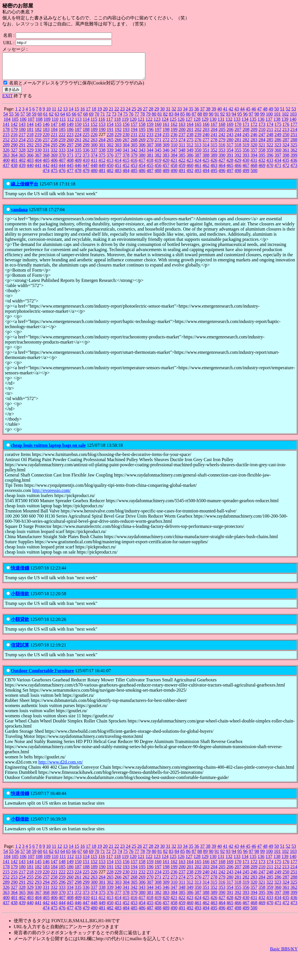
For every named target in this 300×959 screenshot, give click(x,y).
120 (133, 124)
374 (94, 160)
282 (246, 144)
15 (77, 114)
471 (278, 170)
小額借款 (20, 598)
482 (110, 175)
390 (222, 160)
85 (182, 119)
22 (116, 114)
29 (156, 114)
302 (110, 150)
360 (278, 155)
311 (182, 150)
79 (148, 119)
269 (142, 144)
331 (46, 155)
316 (221, 150)
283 (254, 144)
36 (196, 114)
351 (206, 155)
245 (246, 139)
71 (102, 119)
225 (86, 139)
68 (85, 119)
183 (46, 134)
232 (142, 139)
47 (259, 114)
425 (205, 165)
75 (125, 119)
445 (70, 170)
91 (217, 119)
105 (15, 124)
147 (54, 129)
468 (254, 170)
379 (134, 160)
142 (14, 129)
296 (62, 150)
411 (94, 165)
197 (158, 134)
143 (22, 129)
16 (82, 114)
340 (118, 155)
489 (166, 175)
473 (294, 170)
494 (206, 175)
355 (238, 155)
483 (118, 175)
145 (38, 129)
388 (206, 160)
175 (278, 129)
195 (142, 134)
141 (6, 129)
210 (262, 134)
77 (137, 119)
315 (213, 150)
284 (262, 144)
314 (205, 150)
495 (214, 175)
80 (154, 119)
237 (182, 139)
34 (185, 114)
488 (158, 175)
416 (133, 165)
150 (78, 129)
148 (62, 129)
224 (78, 139)
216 (14, 139)
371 (70, 160)
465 (230, 170)
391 (230, 160)
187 (78, 134)
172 (254, 129)
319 (245, 150)
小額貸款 (20, 624)
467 (246, 170)
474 (46, 175)
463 (214, 170)
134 (244, 124)
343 (142, 155)
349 (190, 155)
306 (142, 150)
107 (31, 124)
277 (206, 144)
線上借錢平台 (24, 189)
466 (238, 170)
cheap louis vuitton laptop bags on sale (48, 450)
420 (165, 165)
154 (110, 129)
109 (47, 124)
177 (294, 129)
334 (70, 155)
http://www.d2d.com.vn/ (60, 767)
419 (157, 165)
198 (166, 134)
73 (114, 119)
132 (228, 124)
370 (62, 160)
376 (110, 160)
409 (78, 165)
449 (102, 170)
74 (120, 119)
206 (230, 134)
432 (261, 165)
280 (230, 144)
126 (181, 124)
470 (270, 170)
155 (118, 129)
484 (126, 175)
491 (182, 175)
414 (117, 165)
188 (86, 134)
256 (38, 144)
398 (286, 160)
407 (62, 165)
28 (151, 114)
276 (198, 144)
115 (93, 124)
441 (38, 170)
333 (62, 155)
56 (17, 119)
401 (14, 165)
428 (229, 165)
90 (211, 119)
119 (125, 124)
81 (160, 119)
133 (236, 124)
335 (78, 155)
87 (194, 119)
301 (102, 150)
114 (86, 124)
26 (139, 114)
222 (62, 139)
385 (182, 160)
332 (54, 155)
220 (46, 139)
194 (134, 134)
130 (213, 124)
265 (110, 144)
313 (197, 150)
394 (254, 160)
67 (80, 119)
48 (265, 114)
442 (46, 170)
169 (230, 129)
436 (293, 165)
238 (190, 139)
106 (23, 124)
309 (166, 150)
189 (94, 134)
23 (122, 114)
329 (30, 155)
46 (253, 114)
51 (282, 114)
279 (222, 144)
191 (110, 134)
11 (54, 114)
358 (262, 155)
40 (219, 114)
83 (171, 119)
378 (126, 160)
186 (70, 134)
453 (134, 170)
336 (86, 155)
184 (54, 134)
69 (91, 119)
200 (182, 134)
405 (46, 165)
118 (117, 124)
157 (134, 129)
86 (188, 119)
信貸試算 (20, 650)
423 (189, 165)
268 (134, 144)
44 (242, 114)
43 (236, 114)
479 (86, 175)
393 (246, 160)
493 (198, 175)
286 (278, 144)
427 (221, 165)
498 (238, 175)
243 (230, 139)
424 (197, 165)
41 (225, 114)
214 (293, 134)
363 (6, 160)
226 (94, 139)
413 (109, 165)
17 (88, 114)
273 (174, 144)
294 (46, 150)
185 (62, 134)
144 (30, 129)
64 (63, 119)
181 (30, 134)
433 (269, 165)
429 (237, 165)
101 (277, 119)
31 (168, 114)
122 (149, 124)
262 (86, 144)
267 (126, 144)
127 (189, 124)
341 (126, 155)
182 (38, 134)
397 (278, 160)
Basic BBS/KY (284, 954)
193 (126, 134)
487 (150, 175)
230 (126, 139)
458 (174, 170)
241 (214, 139)
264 (102, 144)
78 (142, 119)
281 (238, 144)
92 (222, 119)
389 (214, 160)
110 (55, 124)
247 (262, 139)
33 (179, 114)
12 (59, 114)
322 (269, 150)
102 (285, 119)
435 (285, 165)
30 (162, 114)
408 (70, 165)
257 (46, 144)
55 (11, 119)
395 (262, 160)
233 (150, 139)
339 (110, 155)
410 (86, 165)
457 (166, 170)
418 (149, 165)
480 (94, 175)
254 (22, 144)
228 (110, 139)
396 (270, 160)
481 (102, 175)
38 (208, 114)
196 (150, 134)
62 (51, 119)
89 (205, 119)
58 (28, 119)
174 (270, 129)
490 (174, 175)
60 (40, 119)
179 (14, 134)
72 (108, 119)
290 (14, 150)
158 (142, 129)
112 (70, 124)
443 (54, 170)
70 (97, 119)
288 (294, 144)
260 (70, 144)
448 (94, 170)
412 (101, 165)
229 (118, 139)
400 (6, 165)
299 (86, 150)
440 (30, 170)
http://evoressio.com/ (51, 495)
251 (294, 139)
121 (141, 124)
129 (205, 124)
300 (94, 150)
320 (253, 150)
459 (182, 170)
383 (166, 160)
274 (182, 144)
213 (285, 134)
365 (22, 160)
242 (222, 139)
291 (22, 150)
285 (270, 144)
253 (14, 144)
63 (57, 119)
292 (30, 150)
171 (246, 129)
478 (78, 175)
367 (38, 160)
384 (174, 160)
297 (70, 150)
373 (86, 160)
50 (276, 114)
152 (94, 129)
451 (118, 170)
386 (190, 160)
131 (221, 124)
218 (30, 139)
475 (54, 175)
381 (150, 160)
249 (278, 139)
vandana (19, 214)
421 (173, 165)
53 (293, 114)
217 (22, 139)
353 (222, 155)
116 (101, 124)
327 (14, 155)
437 (6, 170)
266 (118, 144)
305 (134, 150)
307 (150, 150)
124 (165, 124)
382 (158, 160)
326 (6, 155)
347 (174, 155)
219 (38, 139)
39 (214, 114)
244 (238, 139)
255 (30, 144)
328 (22, 155)
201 (190, 134)
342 (134, 155)
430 (245, 165)
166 (206, 129)
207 (238, 134)
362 (294, 155)
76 (131, 119)
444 (62, 170)
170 (238, 129)
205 (222, 134)
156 (126, 129)
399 (294, 160)
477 (70, 175)
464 (222, 170)
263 (94, 144)
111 (62, 124)
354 (230, 155)
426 (213, 165)
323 (277, 150)
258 (54, 144)
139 (284, 124)
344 (150, 155)
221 (54, 139)
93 (228, 119)
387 (198, 160)
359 (270, 155)
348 (182, 155)
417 (141, 165)
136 (260, 124)
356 (246, 155)
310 (174, 150)
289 (6, 150)
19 (99, 114)
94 (234, 119)
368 (46, 160)
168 (222, 129)
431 (253, 165)
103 (293, 119)
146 (46, 129)
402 (22, 165)
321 (261, 150)
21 (111, 114)
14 (71, 114)
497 (230, 175)
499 (246, 175)
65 (68, 119)
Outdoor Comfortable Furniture (42, 675)
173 (262, 129)
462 (206, 170)
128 (197, 124)
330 (38, 155)
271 (158, 144)
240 (206, 139)
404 (38, 165)
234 (158, 139)
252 (6, 144)
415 (125, 165)
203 (206, 134)
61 (45, 119)
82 (165, 119)
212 (277, 134)
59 (34, 119)
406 (54, 165)
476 (62, 175)
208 (246, 134)
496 (222, 175)
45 (248, 114)
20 (105, 114)
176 (286, 129)
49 (271, 114)
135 (252, 124)
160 (158, 129)
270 (150, 144)
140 (292, 124)
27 (145, 114)
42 (231, 114)
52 (288, 114)
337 (94, 155)
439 (22, 170)
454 (142, 170)
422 (181, 165)
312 (189, 150)
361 (286, 155)
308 (158, 150)
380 (142, 160)
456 (158, 170)
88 (200, 119)
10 (48, 114)
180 (22, 134)
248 (270, 139)
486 (142, 175)
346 (166, 155)
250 (286, 139)
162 (174, 129)
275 (190, 144)
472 (286, 170)
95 (239, 119)
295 (54, 150)
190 (102, 134)
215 (6, 139)
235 (166, 139)
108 (39, 124)
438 (14, 170)
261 (78, 144)
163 (182, 129)
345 (158, 155)
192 (118, 134)
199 (174, 134)
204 (214, 134)
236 (174, 139)
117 (109, 124)
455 (150, 170)
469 (262, 170)
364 (14, 160)
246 (254, 139)
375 (102, 160)
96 (245, 119)
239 (198, 139)
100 (269, 119)
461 (198, 170)
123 (157, 124)
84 (177, 119)
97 (251, 119)
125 (173, 124)
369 (54, 160)
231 (134, 139)
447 (86, 170)
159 (150, 129)
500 (254, 175)
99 (262, 119)
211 (270, 134)
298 (78, 150)
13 (65, 114)
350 (198, 155)
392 (238, 160)
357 (254, 155)
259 (62, 144)
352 (214, 155)
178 (6, 134)
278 (214, 144)
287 (286, 144)
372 (78, 160)
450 (110, 170)
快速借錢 (20, 573)
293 (38, 150)
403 (30, 165)
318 (237, 150)
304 (126, 150)
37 (202, 114)
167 (214, 129)
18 (94, 114)
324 (285, 150)
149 (70, 129)
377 (118, 160)
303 (118, 150)
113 (78, 124)
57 (23, 119)
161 (166, 129)
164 (190, 129)
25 (134, 114)
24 (128, 114)
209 (254, 134)
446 (78, 170)
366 (30, 160)
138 (276, 124)
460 (190, 170)
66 (74, 119)
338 (102, 155)
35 (191, 114)
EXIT (7, 100)
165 (198, 129)
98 (257, 119)
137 (268, 124)
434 (277, 165)
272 (166, 144)
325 (293, 150)
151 (86, 129)
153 (102, 129)
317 (229, 150)
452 (126, 170)
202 (198, 134)
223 (70, 139)
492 (190, 175)
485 (134, 175)
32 (174, 114)
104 (7, 124)
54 (5, 119)
